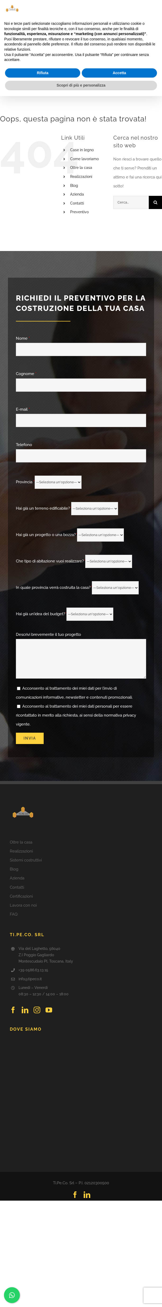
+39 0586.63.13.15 (33, 970)
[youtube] (49, 1010)
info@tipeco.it (30, 979)
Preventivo (79, 212)
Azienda (77, 194)
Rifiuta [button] (42, 73)
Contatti (77, 203)
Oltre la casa (81, 167)
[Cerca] (155, 202)
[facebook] (13, 1010)
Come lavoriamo (84, 159)
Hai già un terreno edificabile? (67, 508)
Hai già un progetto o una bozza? (70, 534)
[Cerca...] (131, 202)
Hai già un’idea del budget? (64, 614)
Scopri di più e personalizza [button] (81, 85)
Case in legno (82, 150)
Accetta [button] (119, 73)
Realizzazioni (81, 176)
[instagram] (37, 1010)
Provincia (49, 482)
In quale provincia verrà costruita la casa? (77, 587)
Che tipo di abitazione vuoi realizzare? (74, 561)
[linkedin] (25, 1010)
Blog (74, 185)
